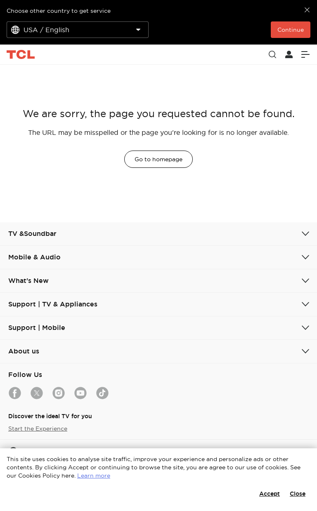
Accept (269, 493)
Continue (290, 29)
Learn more (93, 475)
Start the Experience (37, 428)
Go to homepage (158, 159)
